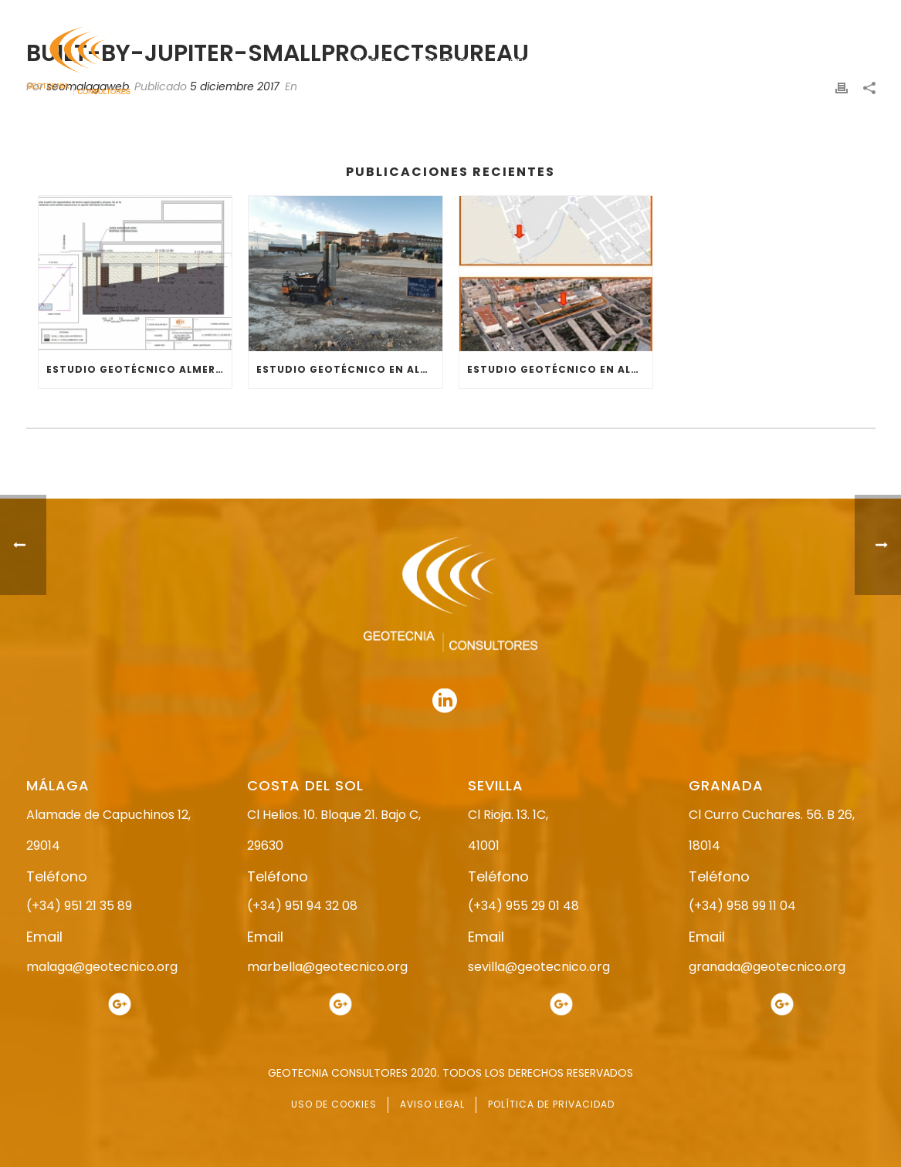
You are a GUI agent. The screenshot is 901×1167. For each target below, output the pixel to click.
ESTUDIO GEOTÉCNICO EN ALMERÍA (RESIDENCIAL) (560, 369)
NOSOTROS (445, 62)
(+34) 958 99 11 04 (742, 906)
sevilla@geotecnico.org (539, 967)
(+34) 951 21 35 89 (79, 906)
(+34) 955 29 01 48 (523, 906)
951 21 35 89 (713, 13)
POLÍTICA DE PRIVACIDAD (551, 1104)
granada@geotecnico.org (767, 967)
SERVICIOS (670, 62)
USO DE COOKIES (334, 1104)
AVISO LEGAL (432, 1104)
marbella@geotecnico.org (327, 967)
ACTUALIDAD (757, 62)
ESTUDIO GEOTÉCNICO (558, 62)
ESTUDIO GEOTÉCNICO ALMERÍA (136, 369)
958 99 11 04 (593, 13)
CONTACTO (847, 62)
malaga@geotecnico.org (102, 967)
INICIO (371, 62)
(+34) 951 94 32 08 (302, 906)
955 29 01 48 (464, 13)
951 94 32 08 (842, 13)
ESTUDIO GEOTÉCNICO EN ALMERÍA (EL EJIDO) (349, 369)
